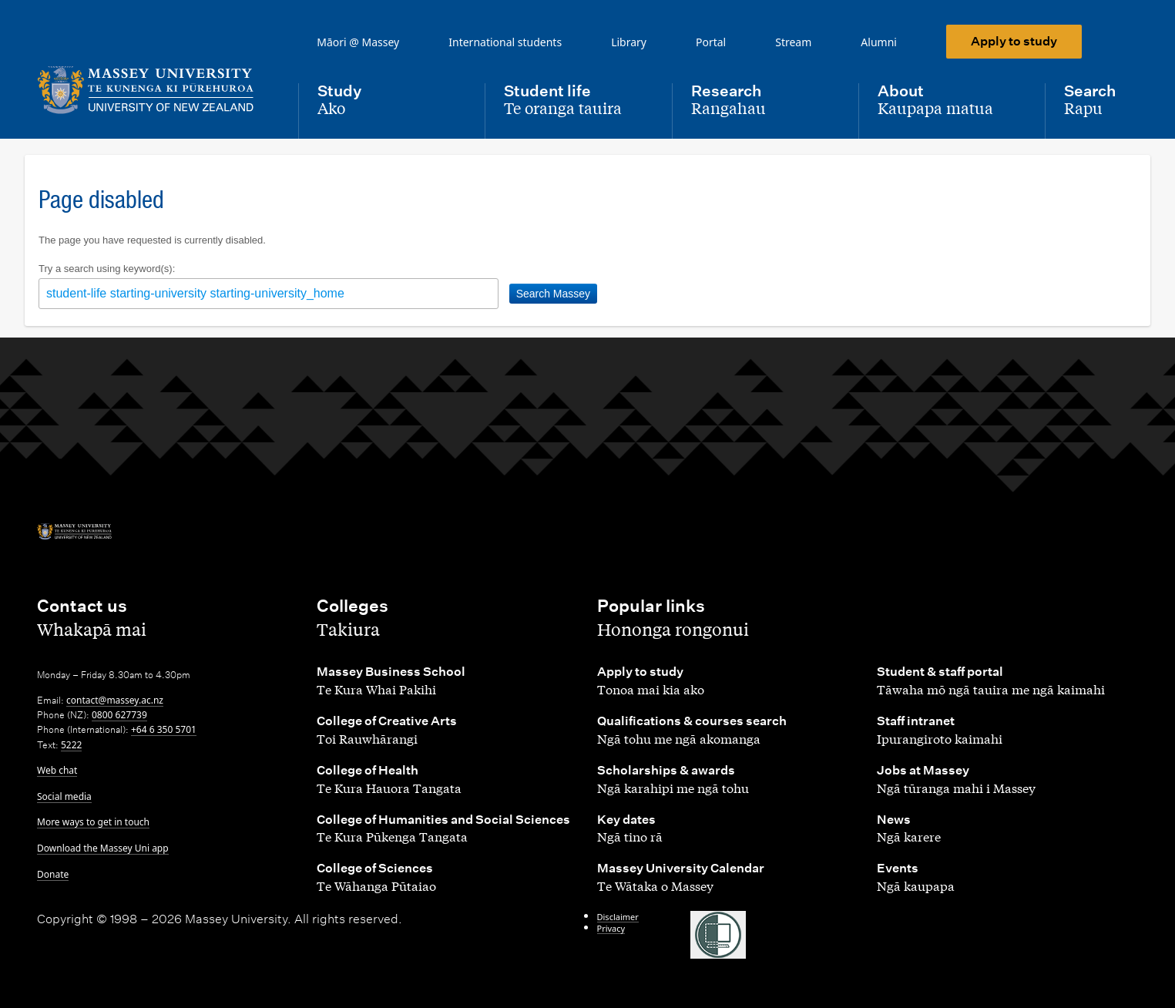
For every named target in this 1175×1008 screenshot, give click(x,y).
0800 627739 (119, 714)
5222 (71, 744)
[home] (155, 90)
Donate (53, 874)
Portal (711, 42)
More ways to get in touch (93, 821)
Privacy (611, 928)
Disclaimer (618, 916)
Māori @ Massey (358, 42)
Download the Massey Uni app (103, 848)
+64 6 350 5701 (163, 729)
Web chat (57, 770)
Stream (793, 42)
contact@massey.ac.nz (114, 700)
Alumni (879, 42)
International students (505, 42)
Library (628, 42)
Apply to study (1014, 41)
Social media (64, 796)
